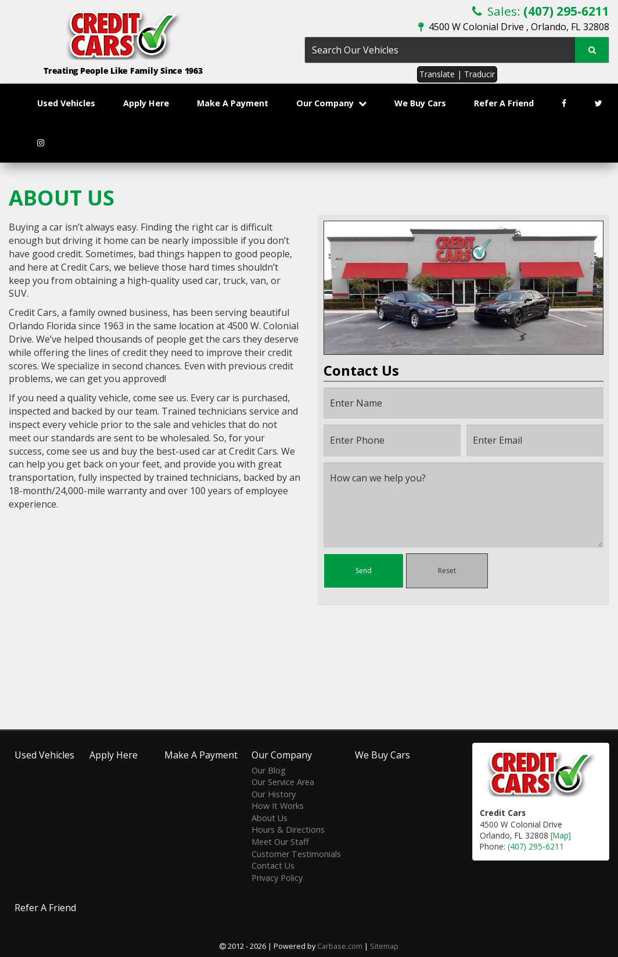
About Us (269, 817)
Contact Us (272, 865)
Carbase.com (339, 946)
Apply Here (146, 103)
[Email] (534, 440)
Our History (273, 794)
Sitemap (384, 946)
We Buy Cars (420, 103)
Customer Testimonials (296, 853)
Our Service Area (282, 781)
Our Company (331, 103)
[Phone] (392, 440)
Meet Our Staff (280, 841)
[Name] (463, 403)
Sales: (540, 11)
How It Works (277, 805)
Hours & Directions (288, 829)
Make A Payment (232, 103)
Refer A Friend (504, 103)
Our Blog (268, 770)
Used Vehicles (66, 103)
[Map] (561, 835)
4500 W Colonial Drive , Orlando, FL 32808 (513, 26)
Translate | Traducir (457, 74)
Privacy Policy (277, 877)
